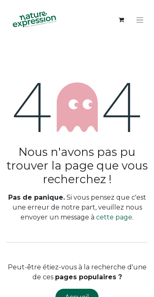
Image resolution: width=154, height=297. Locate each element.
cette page (114, 217)
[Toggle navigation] (140, 20)
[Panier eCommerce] (121, 19)
